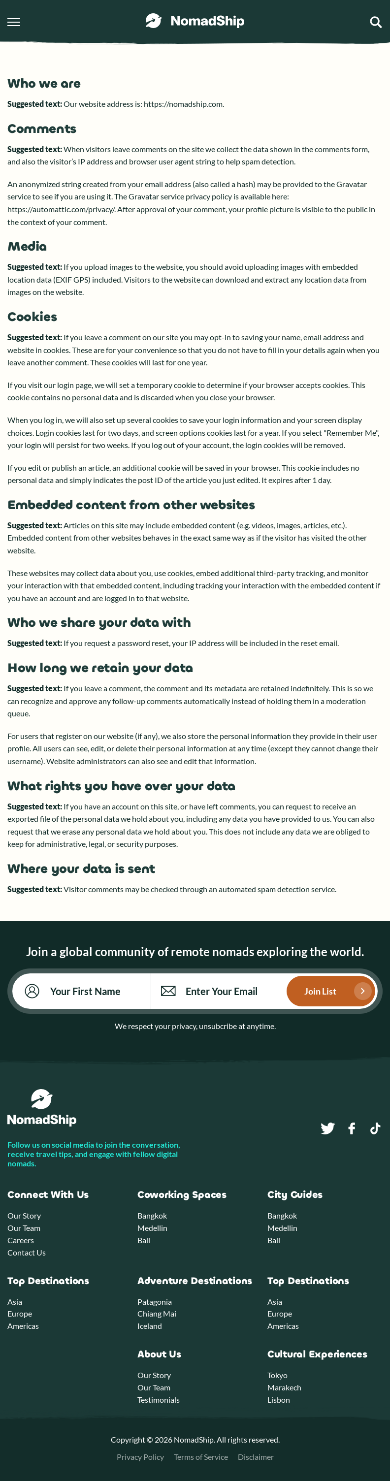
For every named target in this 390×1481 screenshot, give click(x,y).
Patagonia (154, 1301)
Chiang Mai (156, 1313)
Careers (20, 1240)
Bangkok (152, 1215)
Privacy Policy (140, 1456)
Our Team (23, 1227)
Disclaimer (256, 1456)
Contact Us (26, 1252)
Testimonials (158, 1399)
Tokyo (277, 1375)
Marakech (284, 1387)
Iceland (149, 1325)
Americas (23, 1325)
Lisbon (278, 1399)
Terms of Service (201, 1456)
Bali (143, 1240)
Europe (19, 1313)
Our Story (24, 1215)
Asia (14, 1301)
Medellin (152, 1227)
